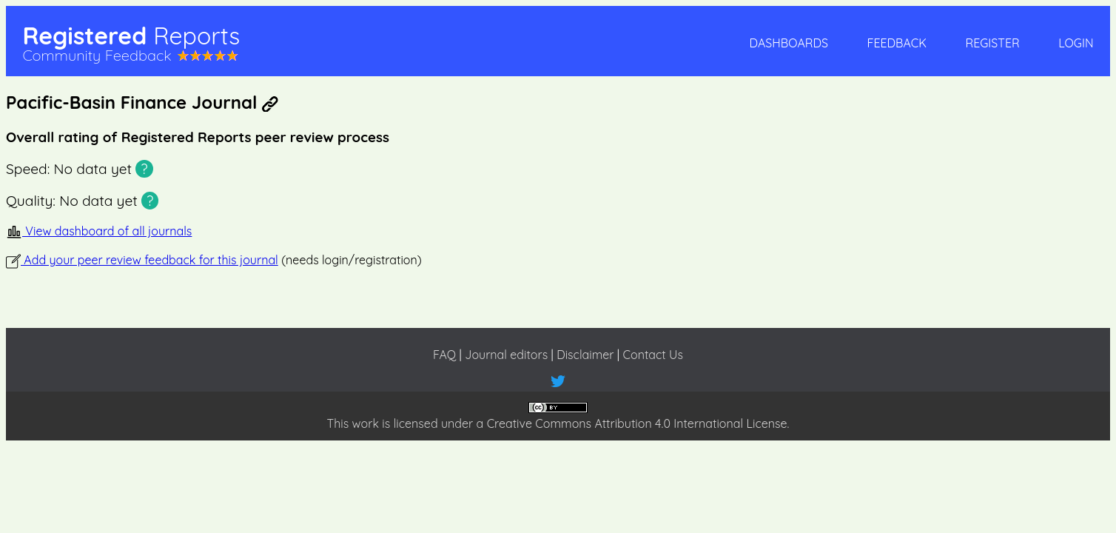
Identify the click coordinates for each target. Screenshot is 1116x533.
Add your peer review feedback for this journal (142, 259)
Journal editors (506, 354)
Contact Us (653, 354)
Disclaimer (585, 354)
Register (992, 43)
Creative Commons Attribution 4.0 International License (637, 423)
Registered (131, 35)
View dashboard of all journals (99, 231)
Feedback (897, 43)
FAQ (444, 354)
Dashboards (789, 43)
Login (1075, 43)
